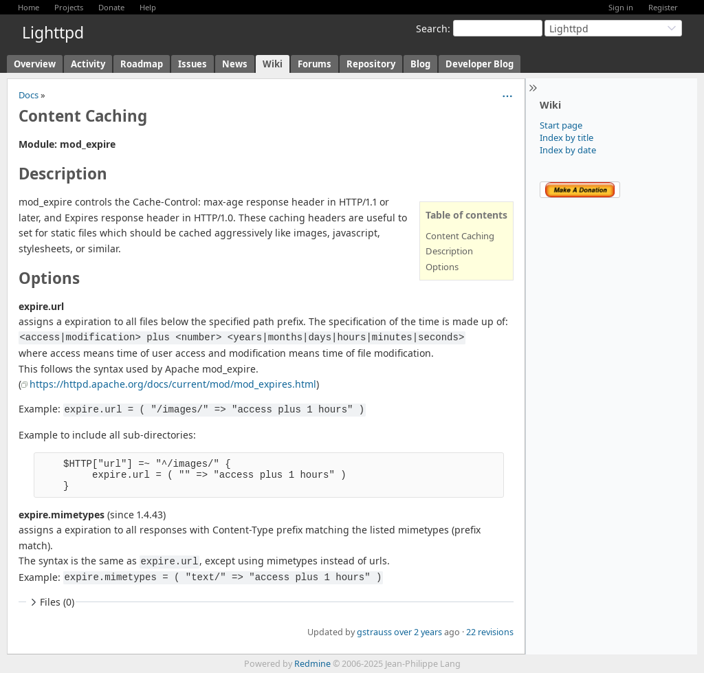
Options (442, 267)
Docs (28, 95)
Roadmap (141, 64)
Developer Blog (480, 64)
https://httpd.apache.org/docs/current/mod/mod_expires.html (173, 383)
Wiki (273, 64)
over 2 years (418, 632)
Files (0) (51, 601)
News (235, 64)
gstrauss (374, 632)
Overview (35, 64)
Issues (192, 64)
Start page (561, 125)
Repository (370, 64)
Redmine (312, 664)
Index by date (568, 150)
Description (449, 251)
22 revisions (490, 632)
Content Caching (460, 236)
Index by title (566, 137)
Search (432, 28)
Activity (88, 64)
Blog (420, 64)
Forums (314, 64)
